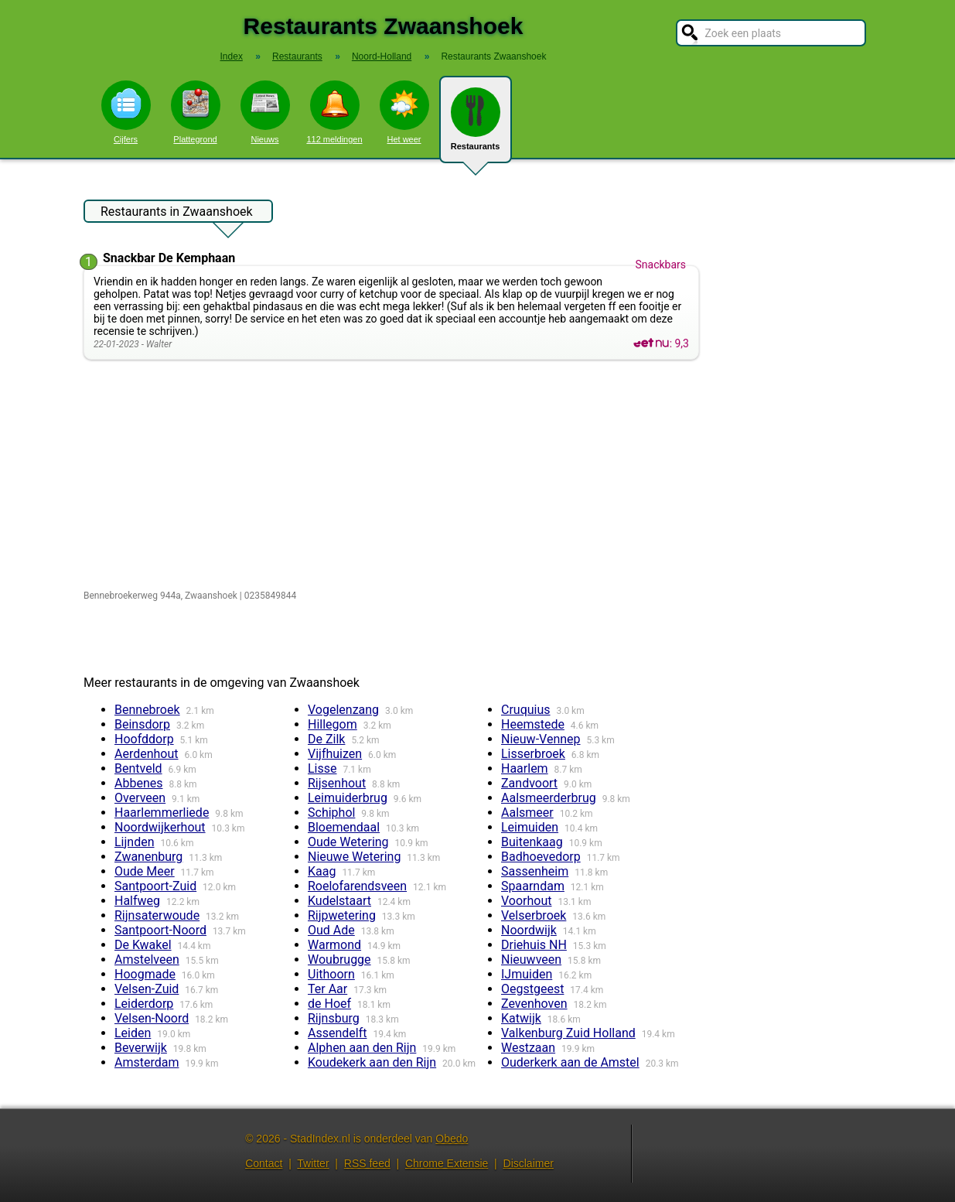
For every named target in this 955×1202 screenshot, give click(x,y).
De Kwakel (143, 944)
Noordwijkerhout (160, 827)
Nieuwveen (531, 959)
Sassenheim (534, 871)
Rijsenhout (337, 783)
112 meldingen (334, 112)
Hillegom (332, 724)
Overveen (139, 798)
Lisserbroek (533, 753)
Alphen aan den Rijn (362, 1047)
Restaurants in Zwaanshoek (177, 213)
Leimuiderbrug (347, 798)
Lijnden (134, 842)
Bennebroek (147, 709)
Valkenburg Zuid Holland (568, 1033)
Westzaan (528, 1047)
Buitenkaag (532, 842)
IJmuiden (526, 974)
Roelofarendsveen (357, 886)
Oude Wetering (348, 842)
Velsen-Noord (151, 1018)
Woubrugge (339, 959)
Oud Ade (331, 930)
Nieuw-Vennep (541, 739)
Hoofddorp (144, 739)
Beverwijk (140, 1047)
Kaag (322, 871)
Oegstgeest (532, 989)
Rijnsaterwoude (157, 915)
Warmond (334, 944)
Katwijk (521, 1018)
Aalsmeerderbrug (548, 798)
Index (231, 56)
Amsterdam (146, 1062)
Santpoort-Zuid (155, 886)
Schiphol (331, 812)
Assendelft (337, 1033)
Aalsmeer (527, 812)
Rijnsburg (334, 1018)
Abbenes (138, 783)
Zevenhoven (534, 1003)
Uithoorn (331, 974)
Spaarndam (532, 886)
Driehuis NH (534, 944)
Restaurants (475, 125)
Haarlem (524, 768)
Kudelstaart (339, 900)
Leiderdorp (143, 1003)
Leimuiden (529, 827)
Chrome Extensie (446, 1163)
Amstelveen (146, 959)
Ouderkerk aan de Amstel (570, 1062)
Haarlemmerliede (161, 812)
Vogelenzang (343, 709)
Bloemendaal (344, 827)
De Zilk (326, 739)
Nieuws (265, 112)
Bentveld (138, 768)
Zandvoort (529, 783)
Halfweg (137, 900)
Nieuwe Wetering (354, 856)
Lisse (322, 768)
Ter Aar (327, 989)
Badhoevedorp (541, 856)
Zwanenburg (148, 856)
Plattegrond (195, 112)
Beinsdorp (142, 724)
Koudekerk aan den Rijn (372, 1062)
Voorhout (526, 900)
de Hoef (329, 1003)
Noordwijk (529, 930)
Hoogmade (145, 974)
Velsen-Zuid (146, 989)
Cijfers (126, 112)
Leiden (132, 1033)
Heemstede (532, 724)
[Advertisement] (395, 475)
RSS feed (367, 1163)
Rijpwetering (342, 915)
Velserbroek (533, 915)
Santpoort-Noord (160, 930)
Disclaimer (528, 1163)
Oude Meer (144, 871)
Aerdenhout (146, 753)
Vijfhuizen (335, 753)
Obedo (451, 1138)
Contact (263, 1163)
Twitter (313, 1163)
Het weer (404, 112)
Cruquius (526, 709)
